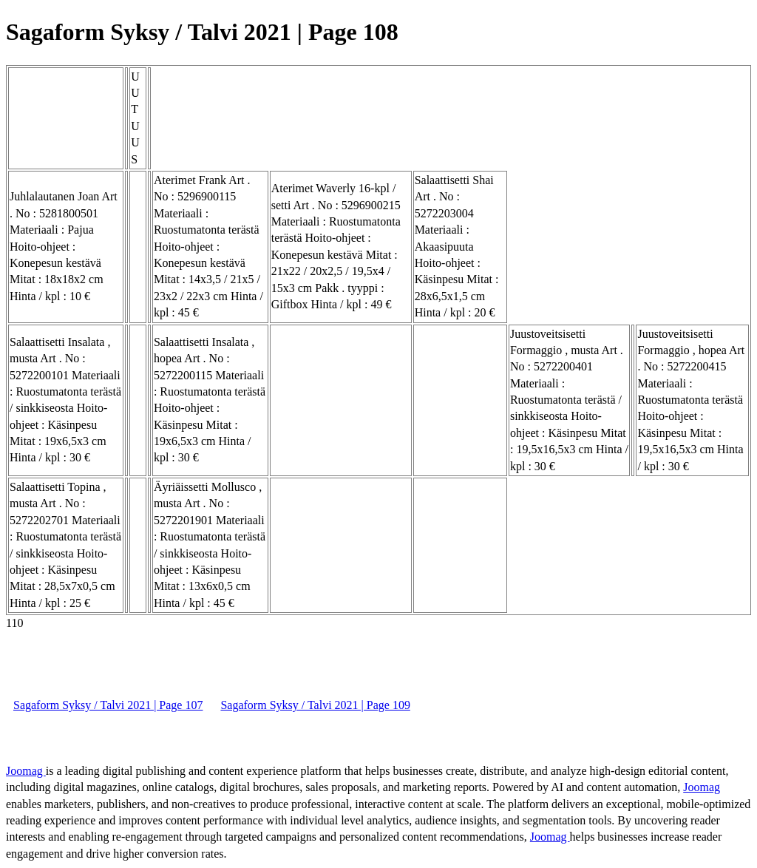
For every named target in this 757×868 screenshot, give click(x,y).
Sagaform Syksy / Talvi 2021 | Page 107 (108, 705)
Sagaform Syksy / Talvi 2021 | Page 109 (315, 705)
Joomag (26, 770)
